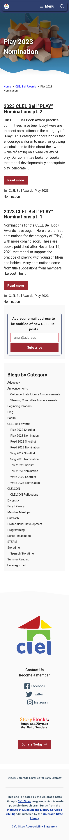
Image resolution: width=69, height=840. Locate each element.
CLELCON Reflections (24, 494)
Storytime (13, 547)
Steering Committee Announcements (33, 400)
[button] (62, 6)
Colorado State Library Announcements (35, 394)
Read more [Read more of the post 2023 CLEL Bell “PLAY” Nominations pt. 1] (15, 285)
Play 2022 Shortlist (22, 430)
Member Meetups (19, 512)
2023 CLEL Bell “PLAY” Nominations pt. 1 (28, 214)
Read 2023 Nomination (25, 447)
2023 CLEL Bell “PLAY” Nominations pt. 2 (28, 109)
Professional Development (24, 524)
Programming (16, 530)
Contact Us (34, 670)
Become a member (34, 675)
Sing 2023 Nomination (24, 459)
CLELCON (13, 488)
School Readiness (19, 536)
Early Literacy (16, 506)
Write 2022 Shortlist (23, 477)
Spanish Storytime (22, 553)
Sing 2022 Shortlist (22, 453)
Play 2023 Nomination (24, 435)
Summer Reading (18, 559)
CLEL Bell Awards (21, 190)
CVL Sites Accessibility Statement (34, 826)
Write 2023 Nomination (25, 483)
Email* (34, 337)
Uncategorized (16, 565)
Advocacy (13, 382)
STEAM (12, 541)
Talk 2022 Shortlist (22, 465)
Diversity (13, 500)
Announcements (17, 388)
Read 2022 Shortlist (23, 441)
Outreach (13, 518)
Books (11, 418)
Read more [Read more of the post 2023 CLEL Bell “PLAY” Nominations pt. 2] (15, 180)
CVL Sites (24, 801)
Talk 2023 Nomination (24, 471)
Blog (10, 412)
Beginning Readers (19, 406)
